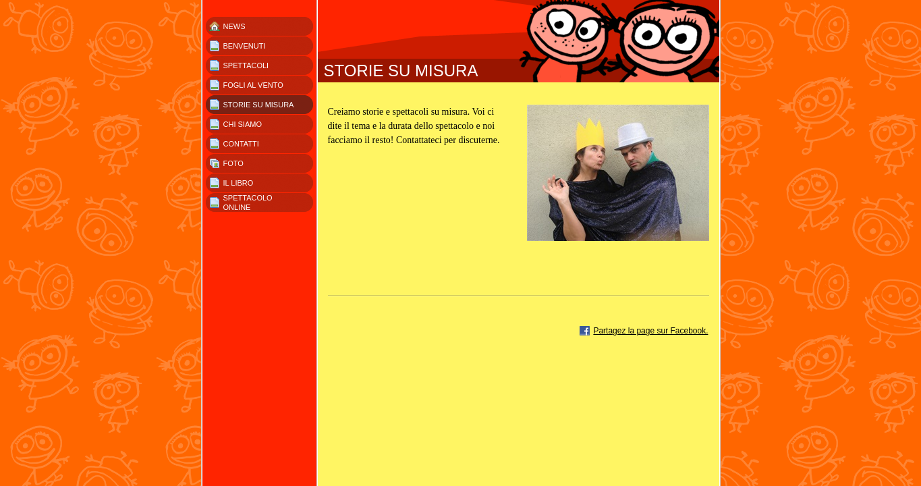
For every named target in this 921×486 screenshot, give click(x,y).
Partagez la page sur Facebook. (650, 330)
